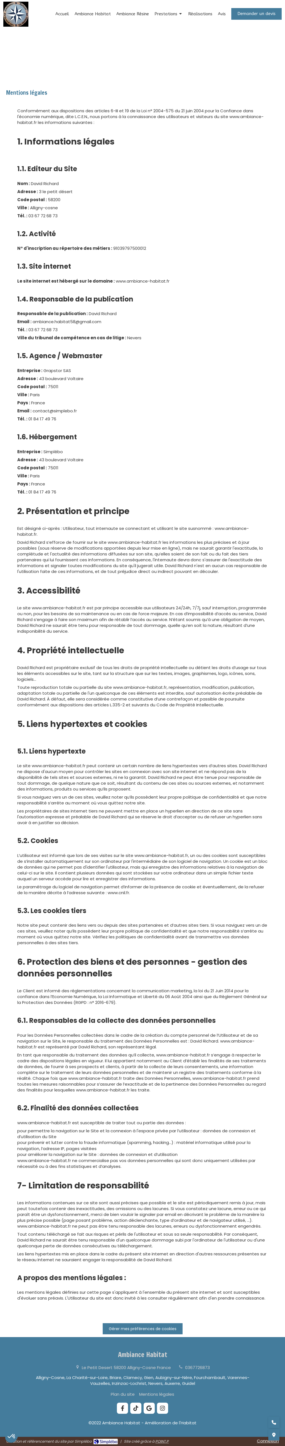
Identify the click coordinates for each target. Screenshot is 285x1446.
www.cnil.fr (118, 893)
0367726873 (197, 1367)
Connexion (268, 1441)
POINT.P (162, 1441)
